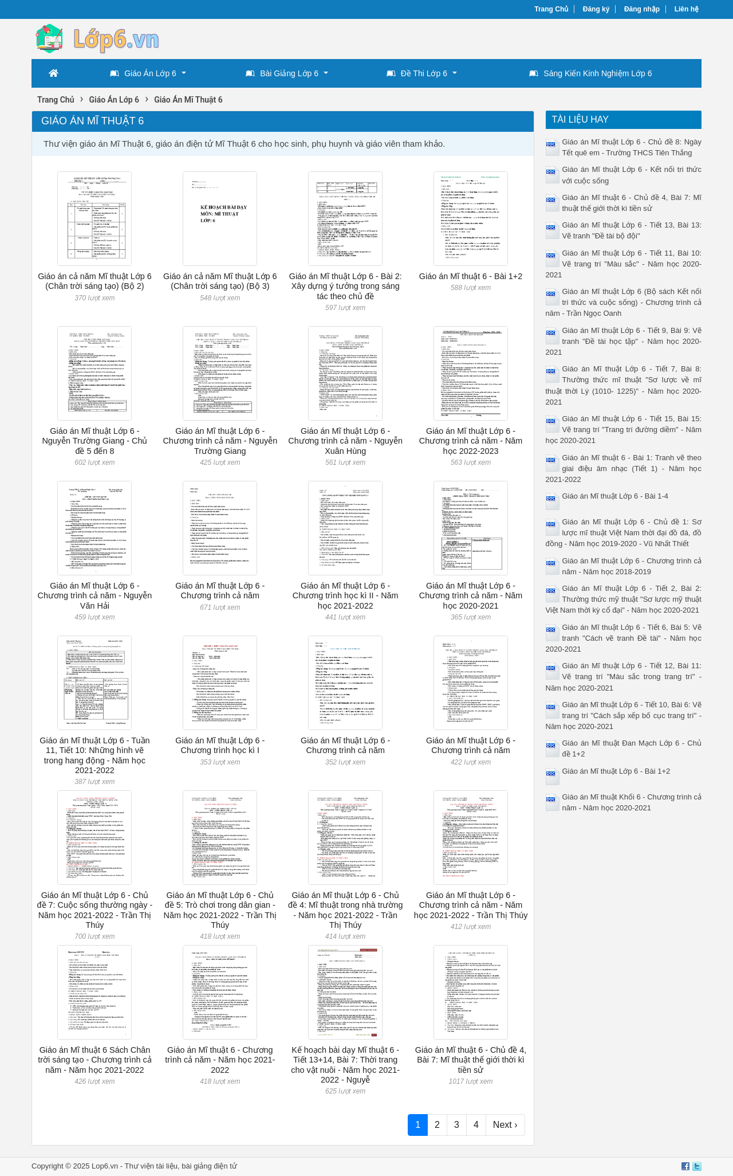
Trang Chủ (551, 9)
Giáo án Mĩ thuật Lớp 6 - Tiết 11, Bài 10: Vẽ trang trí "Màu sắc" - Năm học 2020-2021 (624, 264)
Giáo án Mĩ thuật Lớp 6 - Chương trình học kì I (220, 745)
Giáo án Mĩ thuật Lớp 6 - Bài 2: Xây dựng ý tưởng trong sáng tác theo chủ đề (345, 286)
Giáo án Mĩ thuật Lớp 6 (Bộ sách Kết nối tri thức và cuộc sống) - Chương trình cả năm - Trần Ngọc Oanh (624, 302)
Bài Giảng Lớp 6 (282, 73)
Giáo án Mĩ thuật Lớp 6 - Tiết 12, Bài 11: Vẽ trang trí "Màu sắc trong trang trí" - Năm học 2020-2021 (624, 676)
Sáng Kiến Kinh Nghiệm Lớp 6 (590, 73)
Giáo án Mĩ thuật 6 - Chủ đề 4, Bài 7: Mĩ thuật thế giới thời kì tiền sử (471, 1060)
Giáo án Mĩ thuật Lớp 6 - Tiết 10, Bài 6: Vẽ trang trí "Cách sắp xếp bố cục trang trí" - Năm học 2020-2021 (624, 715)
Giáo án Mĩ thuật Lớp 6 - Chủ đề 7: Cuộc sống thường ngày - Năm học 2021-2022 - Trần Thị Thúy (95, 910)
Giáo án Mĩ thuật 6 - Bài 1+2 (470, 276)
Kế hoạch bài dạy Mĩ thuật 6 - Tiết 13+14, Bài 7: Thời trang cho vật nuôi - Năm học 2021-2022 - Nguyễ (345, 1064)
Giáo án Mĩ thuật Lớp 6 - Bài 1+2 (616, 771)
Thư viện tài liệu (151, 1166)
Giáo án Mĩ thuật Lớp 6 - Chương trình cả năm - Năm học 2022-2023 (471, 441)
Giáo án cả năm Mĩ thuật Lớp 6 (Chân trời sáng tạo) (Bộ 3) (220, 281)
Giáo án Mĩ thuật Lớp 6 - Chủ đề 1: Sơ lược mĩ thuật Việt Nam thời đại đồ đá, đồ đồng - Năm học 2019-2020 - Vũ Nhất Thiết (624, 533)
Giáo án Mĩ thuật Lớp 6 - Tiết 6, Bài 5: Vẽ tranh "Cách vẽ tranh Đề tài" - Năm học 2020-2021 (624, 638)
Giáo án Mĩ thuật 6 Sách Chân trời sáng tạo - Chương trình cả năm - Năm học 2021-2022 (94, 1060)
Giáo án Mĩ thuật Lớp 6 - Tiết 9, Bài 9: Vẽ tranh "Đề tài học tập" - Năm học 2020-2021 (624, 341)
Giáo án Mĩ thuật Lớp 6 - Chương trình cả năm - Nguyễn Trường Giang (220, 441)
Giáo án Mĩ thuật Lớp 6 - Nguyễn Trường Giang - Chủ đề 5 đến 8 (94, 441)
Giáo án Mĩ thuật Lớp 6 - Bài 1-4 (615, 496)
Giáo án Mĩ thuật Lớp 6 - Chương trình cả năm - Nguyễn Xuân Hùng (345, 441)
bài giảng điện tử (209, 1166)
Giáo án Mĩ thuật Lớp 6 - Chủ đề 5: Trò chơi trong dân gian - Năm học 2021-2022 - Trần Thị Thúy (220, 910)
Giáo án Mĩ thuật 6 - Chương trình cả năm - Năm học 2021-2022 (220, 1060)
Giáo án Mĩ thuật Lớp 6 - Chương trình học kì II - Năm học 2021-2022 (346, 595)
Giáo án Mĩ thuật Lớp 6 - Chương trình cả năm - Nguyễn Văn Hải (95, 595)
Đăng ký (596, 9)
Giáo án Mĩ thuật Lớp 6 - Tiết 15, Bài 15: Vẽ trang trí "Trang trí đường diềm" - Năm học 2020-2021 (624, 429)
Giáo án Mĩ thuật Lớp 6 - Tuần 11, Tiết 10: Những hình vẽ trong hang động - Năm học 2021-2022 (94, 755)
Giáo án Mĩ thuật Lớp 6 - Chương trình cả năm (220, 590)
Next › (505, 1125)
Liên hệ (687, 9)
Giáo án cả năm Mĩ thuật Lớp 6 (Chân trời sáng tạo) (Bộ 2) (95, 281)
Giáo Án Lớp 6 (143, 73)
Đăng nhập (642, 9)
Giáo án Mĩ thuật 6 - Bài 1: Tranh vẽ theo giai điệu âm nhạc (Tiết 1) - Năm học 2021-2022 (624, 468)
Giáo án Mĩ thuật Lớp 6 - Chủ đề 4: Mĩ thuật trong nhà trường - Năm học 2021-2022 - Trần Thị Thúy (345, 910)
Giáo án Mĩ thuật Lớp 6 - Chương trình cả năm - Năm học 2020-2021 (471, 595)
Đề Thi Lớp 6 (417, 73)
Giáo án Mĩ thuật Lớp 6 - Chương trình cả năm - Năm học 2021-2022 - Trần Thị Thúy (471, 905)
